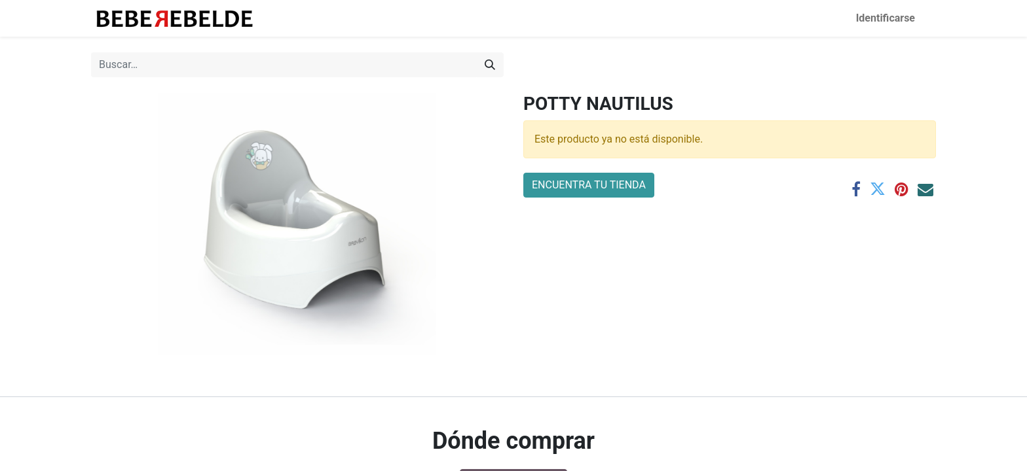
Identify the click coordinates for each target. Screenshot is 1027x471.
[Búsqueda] (490, 64)
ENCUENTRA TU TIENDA (589, 185)
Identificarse (885, 18)
